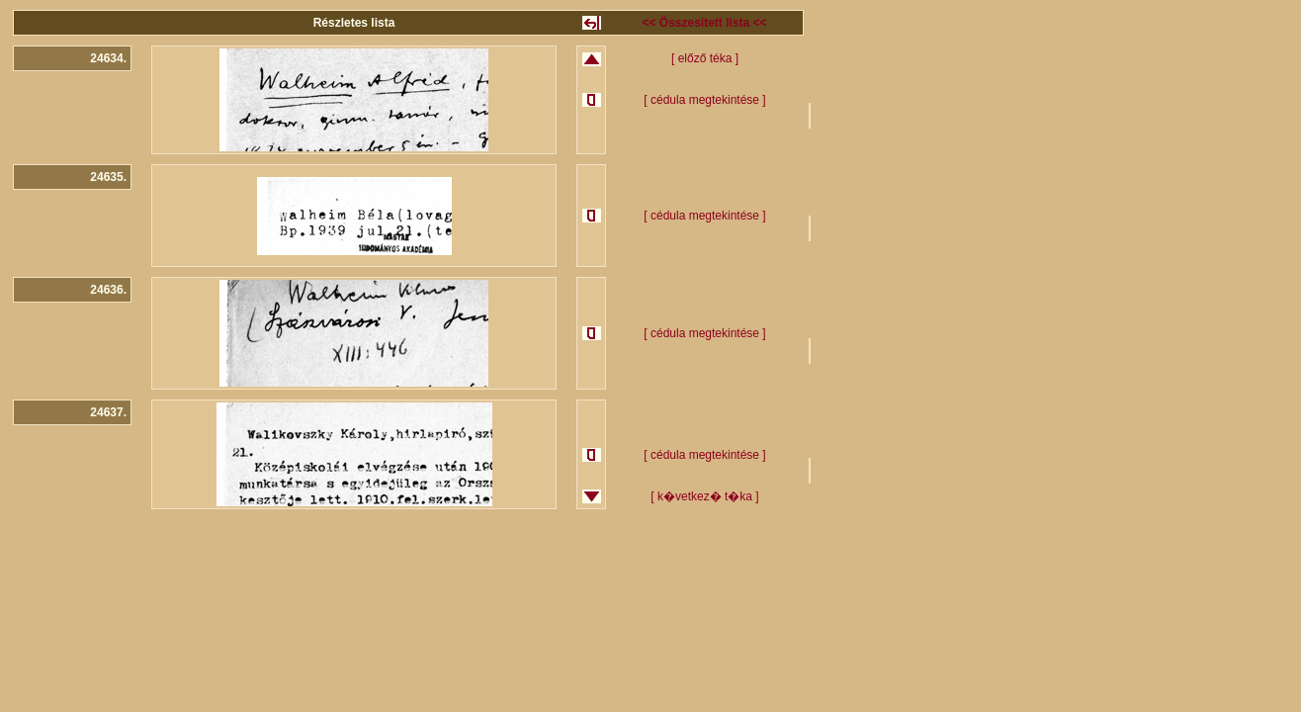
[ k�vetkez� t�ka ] (704, 496)
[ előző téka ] (704, 58)
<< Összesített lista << (704, 23)
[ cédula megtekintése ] (704, 100)
